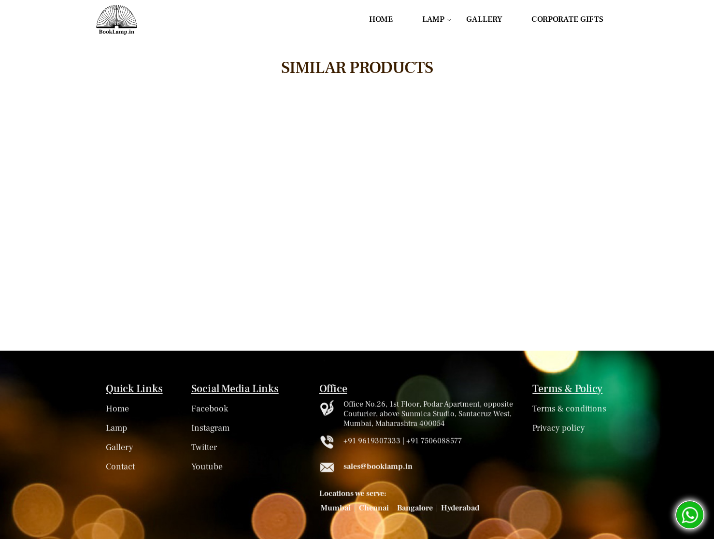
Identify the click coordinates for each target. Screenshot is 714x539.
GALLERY (484, 19)
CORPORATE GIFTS (567, 19)
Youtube (207, 468)
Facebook (209, 410)
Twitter (204, 448)
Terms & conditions (569, 410)
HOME (381, 19)
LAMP (433, 19)
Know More (220, 317)
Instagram (210, 429)
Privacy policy (558, 429)
